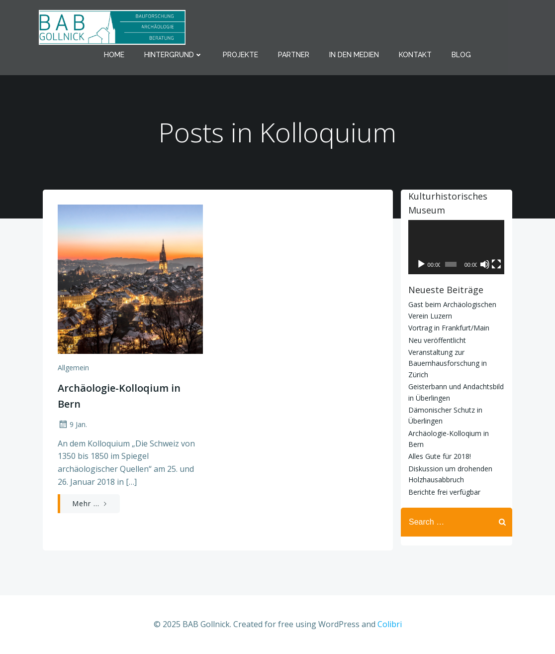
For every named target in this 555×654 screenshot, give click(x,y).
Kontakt (415, 55)
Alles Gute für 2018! (439, 456)
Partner (293, 55)
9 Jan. (72, 424)
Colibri (389, 624)
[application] (456, 247)
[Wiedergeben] (421, 264)
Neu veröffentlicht (437, 340)
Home (114, 55)
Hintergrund (173, 55)
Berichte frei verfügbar (444, 492)
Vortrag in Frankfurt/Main (448, 328)
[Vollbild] (496, 264)
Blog (461, 55)
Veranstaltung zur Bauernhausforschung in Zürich (447, 363)
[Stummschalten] (485, 264)
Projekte (240, 55)
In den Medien (354, 55)
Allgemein (73, 367)
